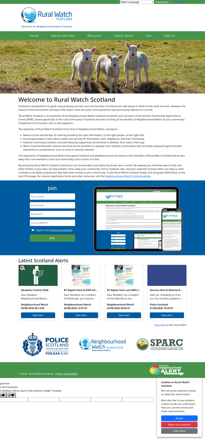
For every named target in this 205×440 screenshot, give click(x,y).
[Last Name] (52, 205)
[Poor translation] (11, 395)
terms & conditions (61, 230)
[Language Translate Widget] (137, 2)
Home (34, 35)
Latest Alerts (123, 35)
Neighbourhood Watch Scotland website (128, 176)
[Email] (52, 223)
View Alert (38, 315)
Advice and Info (63, 35)
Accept (179, 418)
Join (149, 35)
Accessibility (70, 373)
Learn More (179, 431)
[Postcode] (52, 214)
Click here (159, 325)
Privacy (59, 373)
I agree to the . (54, 230)
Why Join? (94, 35)
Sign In (169, 35)
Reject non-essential (179, 424)
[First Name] (52, 196)
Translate (177, 2)
